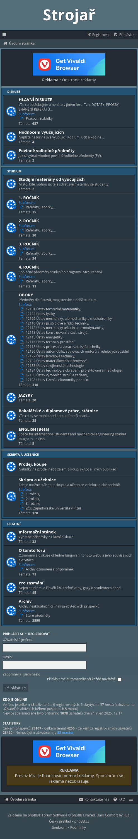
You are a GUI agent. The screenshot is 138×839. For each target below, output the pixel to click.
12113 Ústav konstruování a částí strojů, (54, 332)
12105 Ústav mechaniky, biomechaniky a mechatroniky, (67, 318)
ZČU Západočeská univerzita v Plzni (51, 508)
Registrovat (39, 634)
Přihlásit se (13, 634)
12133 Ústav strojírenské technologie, (53, 366)
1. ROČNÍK (29, 197)
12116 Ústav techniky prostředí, (48, 342)
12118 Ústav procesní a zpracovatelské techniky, (61, 347)
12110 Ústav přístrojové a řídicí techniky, (55, 323)
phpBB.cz (81, 821)
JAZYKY (26, 395)
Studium (14, 171)
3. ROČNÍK (29, 244)
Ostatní (14, 524)
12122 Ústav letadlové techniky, (48, 356)
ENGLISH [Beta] (34, 429)
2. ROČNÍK (29, 220)
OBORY (26, 294)
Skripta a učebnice (23, 454)
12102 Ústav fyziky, (38, 314)
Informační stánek (37, 532)
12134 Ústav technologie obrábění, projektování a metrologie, (71, 370)
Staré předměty (35, 615)
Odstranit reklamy (79, 79)
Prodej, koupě (33, 464)
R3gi (127, 815)
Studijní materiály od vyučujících (52, 179)
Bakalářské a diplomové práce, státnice (58, 410)
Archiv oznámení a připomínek (47, 569)
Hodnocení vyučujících (41, 132)
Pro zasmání (31, 583)
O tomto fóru (32, 550)
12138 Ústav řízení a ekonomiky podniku (55, 380)
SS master (65, 732)
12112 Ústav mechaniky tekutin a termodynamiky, (62, 328)
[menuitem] (125, 35)
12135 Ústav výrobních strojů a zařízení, (54, 375)
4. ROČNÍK (29, 267)
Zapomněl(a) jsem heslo (21, 674)
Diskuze (13, 91)
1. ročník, (30, 494)
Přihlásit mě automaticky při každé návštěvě (84, 679)
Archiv (25, 601)
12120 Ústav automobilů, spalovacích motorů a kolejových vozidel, (75, 351)
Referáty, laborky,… (38, 207)
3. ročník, (30, 503)
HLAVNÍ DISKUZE (35, 99)
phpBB (33, 815)
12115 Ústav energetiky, (42, 337)
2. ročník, (30, 499)
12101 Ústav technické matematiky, (51, 309)
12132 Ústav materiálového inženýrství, (54, 361)
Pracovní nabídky (37, 118)
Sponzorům (107, 775)
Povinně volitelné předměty (46, 150)
